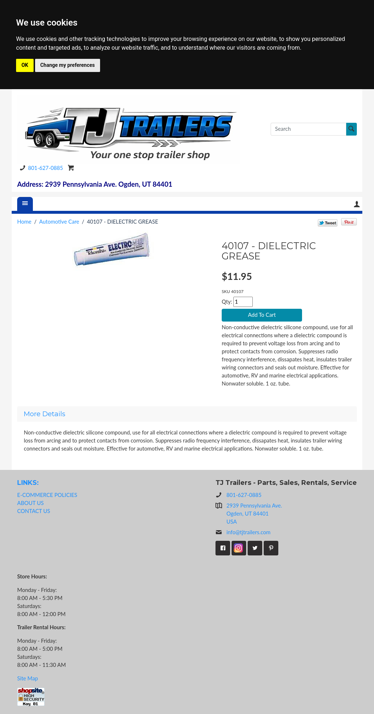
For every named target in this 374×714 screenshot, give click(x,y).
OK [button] (25, 65)
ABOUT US (30, 503)
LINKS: (28, 482)
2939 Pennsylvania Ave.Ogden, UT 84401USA (254, 513)
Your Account (356, 204)
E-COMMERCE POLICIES (47, 495)
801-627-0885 (40, 167)
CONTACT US (33, 511)
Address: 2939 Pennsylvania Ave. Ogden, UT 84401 (94, 184)
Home (24, 222)
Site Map (27, 678)
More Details (44, 414)
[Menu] (25, 204)
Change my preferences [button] (67, 65)
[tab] (187, 414)
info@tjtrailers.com (243, 532)
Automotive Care (59, 222)
